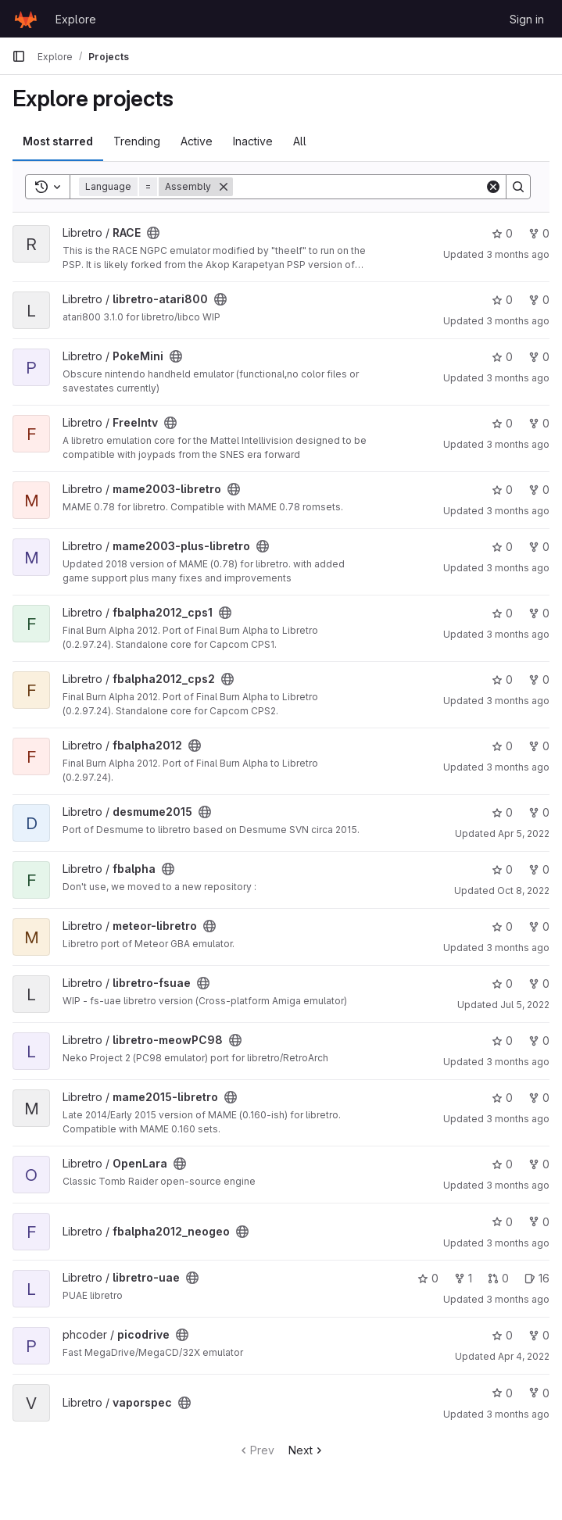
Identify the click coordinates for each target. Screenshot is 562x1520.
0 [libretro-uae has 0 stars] (428, 1278)
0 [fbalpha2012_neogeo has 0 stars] (502, 1222)
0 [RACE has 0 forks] (538, 233)
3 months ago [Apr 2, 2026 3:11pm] (517, 1299)
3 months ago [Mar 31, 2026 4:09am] (517, 1243)
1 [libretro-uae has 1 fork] (463, 1278)
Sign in (527, 19)
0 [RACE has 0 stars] (502, 233)
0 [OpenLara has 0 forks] (538, 1164)
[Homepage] (26, 18)
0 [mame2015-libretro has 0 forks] (538, 1097)
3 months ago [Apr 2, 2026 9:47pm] (517, 1414)
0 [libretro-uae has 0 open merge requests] (498, 1278)
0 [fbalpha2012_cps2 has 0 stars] (502, 679)
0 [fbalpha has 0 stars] (502, 869)
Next (306, 1450)
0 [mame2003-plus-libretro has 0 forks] (538, 546)
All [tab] (299, 141)
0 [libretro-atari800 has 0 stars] (502, 299)
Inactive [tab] (253, 141)
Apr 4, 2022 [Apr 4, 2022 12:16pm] (523, 1356)
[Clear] (493, 186)
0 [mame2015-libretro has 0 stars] (502, 1097)
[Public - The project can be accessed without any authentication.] (153, 233)
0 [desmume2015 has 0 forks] (538, 812)
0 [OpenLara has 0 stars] (502, 1164)
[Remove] (223, 186)
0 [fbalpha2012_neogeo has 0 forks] (538, 1222)
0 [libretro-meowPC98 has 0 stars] (502, 1040)
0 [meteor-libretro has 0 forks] (538, 926)
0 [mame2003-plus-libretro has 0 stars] (502, 546)
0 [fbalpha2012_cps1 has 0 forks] (538, 613)
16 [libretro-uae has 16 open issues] (536, 1278)
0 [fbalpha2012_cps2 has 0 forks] (538, 679)
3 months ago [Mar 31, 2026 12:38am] (517, 767)
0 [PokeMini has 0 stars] (502, 356)
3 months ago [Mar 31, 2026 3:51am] (517, 1062)
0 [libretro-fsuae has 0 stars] (502, 983)
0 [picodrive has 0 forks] (538, 1335)
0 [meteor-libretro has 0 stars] (502, 926)
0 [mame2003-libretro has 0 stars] (502, 489)
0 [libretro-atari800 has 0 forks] (538, 299)
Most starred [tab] (58, 141)
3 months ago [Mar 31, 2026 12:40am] (517, 444)
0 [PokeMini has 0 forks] (538, 356)
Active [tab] (197, 141)
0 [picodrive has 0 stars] (502, 1335)
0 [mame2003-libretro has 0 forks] (538, 489)
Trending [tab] (136, 141)
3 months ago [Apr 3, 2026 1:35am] (517, 511)
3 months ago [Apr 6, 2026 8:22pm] (517, 568)
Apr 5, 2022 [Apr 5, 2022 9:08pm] (523, 833)
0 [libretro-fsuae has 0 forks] (538, 983)
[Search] (358, 186)
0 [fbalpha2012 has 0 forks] (538, 746)
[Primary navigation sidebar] (18, 56)
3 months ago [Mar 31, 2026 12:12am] (517, 1185)
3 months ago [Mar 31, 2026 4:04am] (517, 254)
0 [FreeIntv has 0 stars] (502, 423)
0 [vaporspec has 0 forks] (538, 1393)
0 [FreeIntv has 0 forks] (538, 423)
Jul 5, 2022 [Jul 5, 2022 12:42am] (524, 1004)
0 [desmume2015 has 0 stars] (502, 812)
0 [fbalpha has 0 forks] (538, 869)
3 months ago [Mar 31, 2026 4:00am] (517, 378)
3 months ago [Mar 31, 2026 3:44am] (517, 634)
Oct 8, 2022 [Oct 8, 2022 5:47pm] (523, 890)
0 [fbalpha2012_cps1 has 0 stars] (502, 613)
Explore (75, 19)
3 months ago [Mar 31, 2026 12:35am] (517, 321)
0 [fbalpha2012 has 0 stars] (502, 746)
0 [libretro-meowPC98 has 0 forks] (538, 1040)
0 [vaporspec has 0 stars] (502, 1393)
